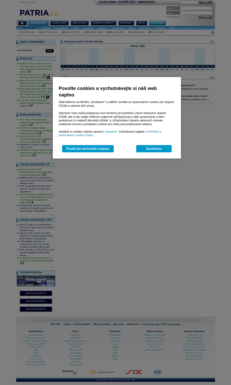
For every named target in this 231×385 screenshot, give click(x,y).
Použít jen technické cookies (87, 148)
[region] (117, 118)
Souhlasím (154, 148)
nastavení (111, 131)
